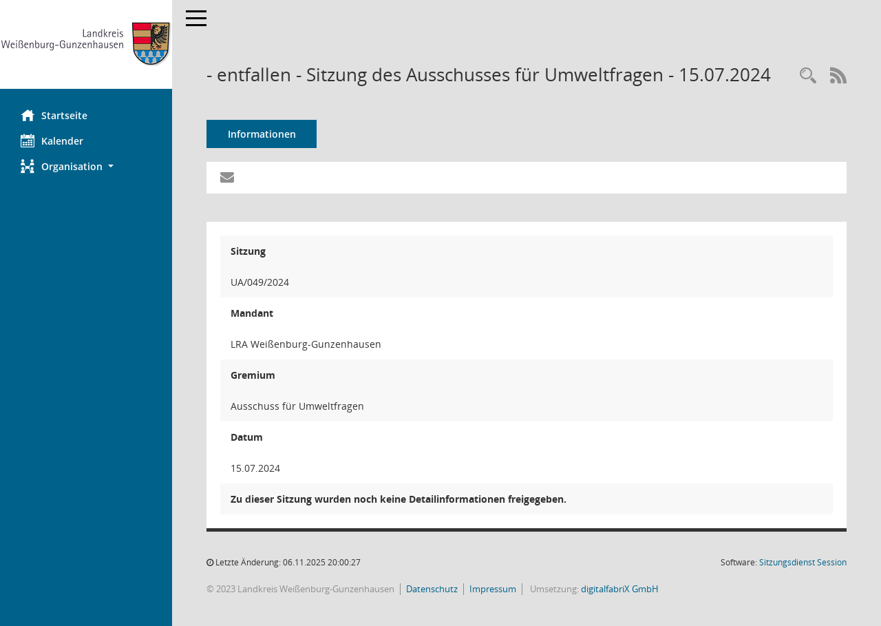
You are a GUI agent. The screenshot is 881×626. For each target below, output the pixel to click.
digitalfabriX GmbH (620, 589)
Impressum (492, 589)
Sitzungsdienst (803, 562)
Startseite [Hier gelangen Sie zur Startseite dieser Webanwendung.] (54, 115)
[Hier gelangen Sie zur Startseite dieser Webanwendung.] (86, 44)
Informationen (262, 133)
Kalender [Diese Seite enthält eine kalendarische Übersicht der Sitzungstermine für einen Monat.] (52, 140)
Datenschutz (432, 589)
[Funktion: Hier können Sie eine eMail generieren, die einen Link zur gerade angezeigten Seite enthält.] (227, 177)
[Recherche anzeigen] (808, 76)
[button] (86, 166)
